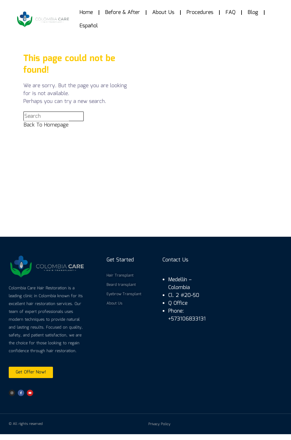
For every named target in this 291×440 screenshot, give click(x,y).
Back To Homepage (46, 125)
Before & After (122, 12)
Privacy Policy (159, 424)
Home (86, 12)
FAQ (230, 12)
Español (88, 26)
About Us (163, 12)
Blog (253, 12)
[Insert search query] (53, 116)
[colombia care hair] (145, 190)
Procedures (200, 12)
